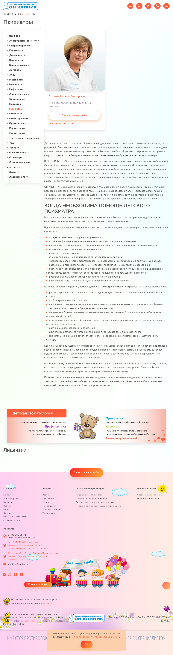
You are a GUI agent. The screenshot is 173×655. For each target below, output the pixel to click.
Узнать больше (59, 123)
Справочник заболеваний (150, 495)
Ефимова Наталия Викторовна (66, 96)
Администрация (11, 498)
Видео (6, 509)
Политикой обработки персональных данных (95, 636)
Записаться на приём (74, 115)
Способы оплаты (11, 520)
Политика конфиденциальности (92, 498)
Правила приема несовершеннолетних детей (99, 506)
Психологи (15, 113)
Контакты (8, 495)
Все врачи (15, 35)
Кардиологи (16, 60)
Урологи (14, 147)
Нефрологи (16, 89)
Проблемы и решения (148, 498)
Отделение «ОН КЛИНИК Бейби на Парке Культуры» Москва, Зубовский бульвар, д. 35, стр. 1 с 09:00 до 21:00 (33, 556)
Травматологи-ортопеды (24, 138)
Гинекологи (16, 50)
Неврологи (15, 84)
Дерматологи (17, 55)
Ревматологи (17, 128)
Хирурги (14, 172)
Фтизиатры (16, 157)
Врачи (46, 495)
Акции (46, 502)
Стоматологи (17, 133)
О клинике (9, 488)
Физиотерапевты (19, 152)
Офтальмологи (18, 99)
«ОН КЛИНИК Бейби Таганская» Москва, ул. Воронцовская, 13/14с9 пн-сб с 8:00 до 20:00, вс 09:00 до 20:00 (27, 545)
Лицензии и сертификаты (89, 495)
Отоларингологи (19, 94)
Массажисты (16, 79)
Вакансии (8, 502)
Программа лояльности (15, 516)
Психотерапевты (19, 118)
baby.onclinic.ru (32, 621)
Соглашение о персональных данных (95, 502)
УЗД (11, 142)
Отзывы (7, 513)
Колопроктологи (19, 65)
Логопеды (15, 70)
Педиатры (15, 104)
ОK (86, 644)
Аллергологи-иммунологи (24, 40)
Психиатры (15, 108)
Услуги (47, 488)
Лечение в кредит (52, 509)
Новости (7, 506)
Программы (48, 498)
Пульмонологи (17, 123)
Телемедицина (50, 513)
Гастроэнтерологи (20, 45)
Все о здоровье (146, 488)
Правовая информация (90, 488)
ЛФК (12, 74)
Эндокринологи (18, 176)
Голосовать (46, 603)
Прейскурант (49, 506)
